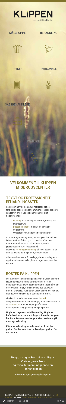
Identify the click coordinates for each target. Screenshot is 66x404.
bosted (42, 298)
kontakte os (14, 304)
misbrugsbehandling (26, 249)
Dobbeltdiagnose (21, 227)
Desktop (10, 401)
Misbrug (17, 220)
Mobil (25, 401)
